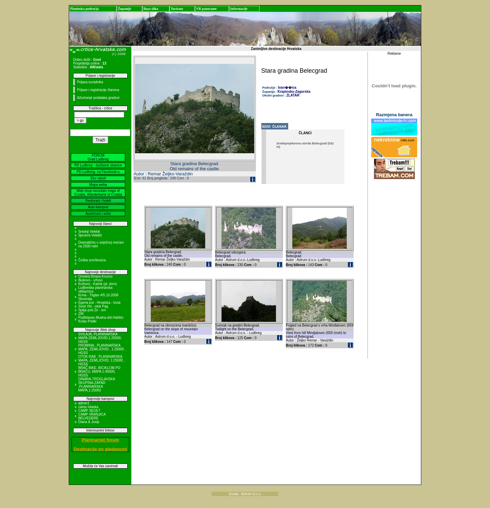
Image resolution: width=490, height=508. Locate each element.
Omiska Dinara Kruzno (95, 276)
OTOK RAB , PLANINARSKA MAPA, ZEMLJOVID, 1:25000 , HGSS (101, 360)
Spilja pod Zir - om (92, 310)
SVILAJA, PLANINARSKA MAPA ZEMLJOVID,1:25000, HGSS (100, 338)
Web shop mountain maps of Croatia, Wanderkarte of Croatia (98, 192)
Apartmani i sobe (98, 213)
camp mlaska (88, 407)
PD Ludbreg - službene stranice (98, 165)
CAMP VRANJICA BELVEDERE (91, 416)
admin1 (83, 403)
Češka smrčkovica (92, 260)
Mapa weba (98, 185)
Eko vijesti (98, 178)
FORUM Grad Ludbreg (98, 157)
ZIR (81, 314)
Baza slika (150, 9)
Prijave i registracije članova (98, 90)
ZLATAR (293, 95)
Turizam (176, 9)
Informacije (238, 9)
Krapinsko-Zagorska (294, 91)
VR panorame (206, 9)
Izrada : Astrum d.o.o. (245, 494)
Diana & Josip (88, 422)
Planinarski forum (100, 439)
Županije (124, 9)
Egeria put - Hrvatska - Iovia (99, 302)
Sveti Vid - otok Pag (93, 306)
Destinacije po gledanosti (100, 449)
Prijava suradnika (90, 82)
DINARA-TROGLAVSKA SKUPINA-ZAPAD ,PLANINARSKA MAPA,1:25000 (96, 384)
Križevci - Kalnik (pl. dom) (97, 284)
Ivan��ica (287, 87)
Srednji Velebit (89, 231)
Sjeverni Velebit (90, 235)
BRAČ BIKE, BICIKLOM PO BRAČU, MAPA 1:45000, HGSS (99, 371)
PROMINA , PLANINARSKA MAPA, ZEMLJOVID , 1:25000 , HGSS (102, 349)
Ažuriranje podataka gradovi (98, 98)
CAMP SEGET (89, 411)
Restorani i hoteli (98, 201)
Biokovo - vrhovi (90, 280)
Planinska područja (84, 9)
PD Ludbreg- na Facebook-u (98, 172)
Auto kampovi (98, 207)
